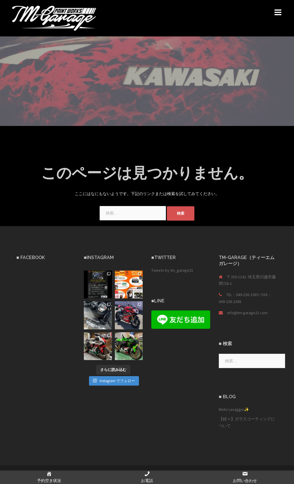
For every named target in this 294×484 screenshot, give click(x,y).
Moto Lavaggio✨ (234, 409)
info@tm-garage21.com (247, 312)
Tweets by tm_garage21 (172, 270)
